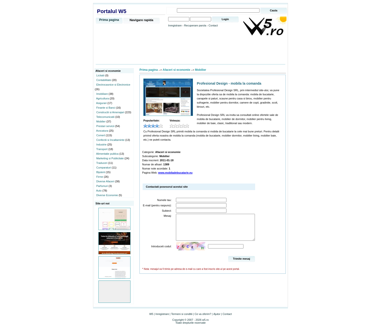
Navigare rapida (141, 20)
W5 (151, 314)
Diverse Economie (107, 195)
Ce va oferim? (203, 314)
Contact (213, 25)
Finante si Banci (105, 107)
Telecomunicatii (105, 116)
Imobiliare (102, 93)
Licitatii (100, 75)
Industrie (101, 144)
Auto (99, 190)
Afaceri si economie (176, 70)
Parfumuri (102, 186)
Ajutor (216, 314)
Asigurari (101, 103)
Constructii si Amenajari (110, 112)
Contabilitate (103, 80)
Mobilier (101, 121)
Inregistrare (175, 25)
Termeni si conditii (181, 314)
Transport (102, 149)
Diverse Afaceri (105, 181)
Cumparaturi (103, 167)
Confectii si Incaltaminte (110, 139)
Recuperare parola (195, 25)
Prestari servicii (105, 126)
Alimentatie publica (107, 153)
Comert (100, 135)
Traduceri (101, 162)
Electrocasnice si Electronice (113, 84)
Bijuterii (100, 172)
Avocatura (102, 130)
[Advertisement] (190, 50)
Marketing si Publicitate (110, 158)
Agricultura (102, 98)
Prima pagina (109, 20)
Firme (99, 176)
